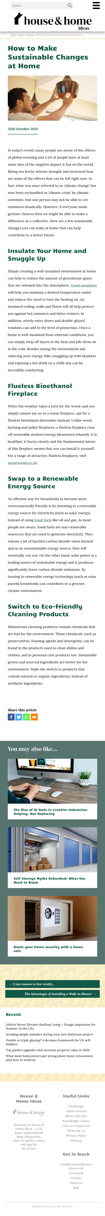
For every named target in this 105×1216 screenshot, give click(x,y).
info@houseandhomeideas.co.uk (76, 1166)
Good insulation (84, 285)
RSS (76, 1188)
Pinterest (76, 1183)
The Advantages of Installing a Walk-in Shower (60, 994)
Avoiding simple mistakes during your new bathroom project (49, 1034)
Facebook (76, 1173)
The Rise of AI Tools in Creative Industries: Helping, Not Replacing (51, 811)
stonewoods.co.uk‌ (22, 462)
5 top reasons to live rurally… (32, 984)
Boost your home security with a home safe (48, 949)
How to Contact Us (76, 1126)
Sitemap (76, 1140)
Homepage (76, 1106)
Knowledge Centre (76, 1121)
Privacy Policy (76, 1135)
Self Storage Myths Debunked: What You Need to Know (49, 880)
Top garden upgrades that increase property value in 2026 (48, 1050)
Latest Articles (76, 1111)
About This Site (76, 1116)
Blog (21, 34)
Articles (30, 34)
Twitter (76, 1178)
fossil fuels (43, 520)
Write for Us (76, 1131)
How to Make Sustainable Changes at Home (48, 56)
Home (14, 34)
